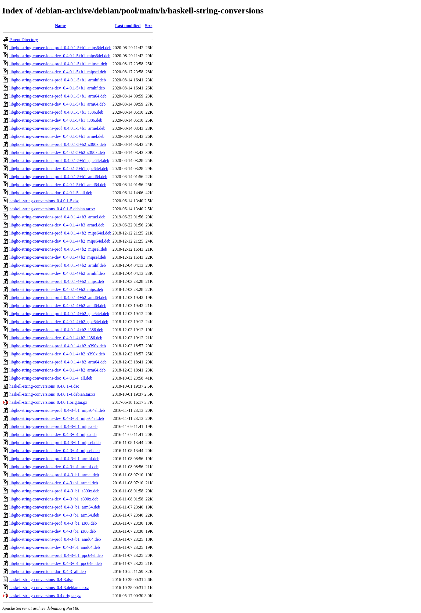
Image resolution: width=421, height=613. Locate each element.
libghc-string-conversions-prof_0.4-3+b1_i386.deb (53, 523)
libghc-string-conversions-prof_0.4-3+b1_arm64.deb (54, 507)
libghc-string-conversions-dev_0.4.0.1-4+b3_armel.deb (56, 225)
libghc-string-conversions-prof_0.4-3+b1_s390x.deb (54, 491)
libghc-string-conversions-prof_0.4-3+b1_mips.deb (53, 426)
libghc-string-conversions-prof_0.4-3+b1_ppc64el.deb (56, 555)
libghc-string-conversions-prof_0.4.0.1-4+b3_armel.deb (57, 217)
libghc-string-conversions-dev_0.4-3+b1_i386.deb (52, 531)
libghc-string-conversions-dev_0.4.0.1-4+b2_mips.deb (56, 289)
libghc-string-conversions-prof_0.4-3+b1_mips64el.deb (57, 410)
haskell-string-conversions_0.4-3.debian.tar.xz (49, 587)
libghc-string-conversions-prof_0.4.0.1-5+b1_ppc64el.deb (59, 160)
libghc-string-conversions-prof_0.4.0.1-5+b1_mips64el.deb (60, 47)
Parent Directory (23, 39)
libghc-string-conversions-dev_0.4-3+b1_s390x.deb (54, 499)
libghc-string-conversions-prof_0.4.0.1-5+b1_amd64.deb (58, 176)
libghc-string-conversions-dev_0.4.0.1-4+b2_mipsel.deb (57, 257)
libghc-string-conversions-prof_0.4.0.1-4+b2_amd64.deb (58, 297)
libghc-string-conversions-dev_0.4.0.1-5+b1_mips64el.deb (59, 55)
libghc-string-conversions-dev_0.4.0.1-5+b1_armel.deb (56, 136)
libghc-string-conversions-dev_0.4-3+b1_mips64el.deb (56, 418)
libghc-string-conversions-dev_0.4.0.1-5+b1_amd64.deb (57, 184)
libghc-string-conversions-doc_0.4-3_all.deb (47, 571)
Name (60, 25)
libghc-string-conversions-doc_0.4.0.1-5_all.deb (50, 192)
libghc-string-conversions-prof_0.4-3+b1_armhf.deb (54, 458)
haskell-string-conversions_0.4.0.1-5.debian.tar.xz (52, 209)
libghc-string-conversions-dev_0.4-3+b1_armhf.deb (54, 466)
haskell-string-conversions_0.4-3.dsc (41, 579)
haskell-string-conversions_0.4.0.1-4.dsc (44, 386)
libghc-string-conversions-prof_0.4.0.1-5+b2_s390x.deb (57, 144)
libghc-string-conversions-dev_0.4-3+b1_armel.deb (53, 483)
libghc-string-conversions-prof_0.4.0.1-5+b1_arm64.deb (58, 96)
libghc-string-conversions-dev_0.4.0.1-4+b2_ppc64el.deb (58, 321)
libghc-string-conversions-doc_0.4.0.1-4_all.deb (50, 378)
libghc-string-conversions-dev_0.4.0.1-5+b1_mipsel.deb (57, 72)
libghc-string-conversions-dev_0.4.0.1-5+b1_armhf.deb (57, 88)
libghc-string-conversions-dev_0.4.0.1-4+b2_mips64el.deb (59, 241)
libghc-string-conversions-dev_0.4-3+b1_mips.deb (53, 434)
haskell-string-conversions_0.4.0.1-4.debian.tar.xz (52, 394)
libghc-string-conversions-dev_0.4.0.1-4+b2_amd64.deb (57, 305)
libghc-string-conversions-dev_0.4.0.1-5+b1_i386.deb (55, 120)
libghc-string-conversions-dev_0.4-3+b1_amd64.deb (54, 547)
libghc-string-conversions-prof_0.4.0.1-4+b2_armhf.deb (57, 265)
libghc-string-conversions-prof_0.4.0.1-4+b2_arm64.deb (58, 362)
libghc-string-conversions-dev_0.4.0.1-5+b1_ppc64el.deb (58, 168)
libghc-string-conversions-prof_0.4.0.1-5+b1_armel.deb (57, 128)
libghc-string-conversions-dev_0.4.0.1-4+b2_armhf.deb (57, 273)
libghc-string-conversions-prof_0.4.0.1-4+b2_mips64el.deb (60, 233)
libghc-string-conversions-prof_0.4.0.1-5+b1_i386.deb (56, 112)
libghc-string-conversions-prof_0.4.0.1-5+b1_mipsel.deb (58, 64)
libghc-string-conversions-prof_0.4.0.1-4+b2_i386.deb (56, 329)
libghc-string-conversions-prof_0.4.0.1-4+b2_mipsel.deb (58, 249)
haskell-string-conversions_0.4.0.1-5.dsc (44, 201)
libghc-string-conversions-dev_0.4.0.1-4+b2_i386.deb (55, 338)
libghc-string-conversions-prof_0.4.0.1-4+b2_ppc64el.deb (59, 313)
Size (149, 25)
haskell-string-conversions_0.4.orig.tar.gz (45, 595)
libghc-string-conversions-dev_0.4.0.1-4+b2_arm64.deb (57, 370)
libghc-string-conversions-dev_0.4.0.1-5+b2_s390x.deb (57, 152)
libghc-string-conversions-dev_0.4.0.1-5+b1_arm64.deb (57, 104)
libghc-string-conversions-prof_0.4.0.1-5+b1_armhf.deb (57, 80)
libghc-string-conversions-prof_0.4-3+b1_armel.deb (54, 475)
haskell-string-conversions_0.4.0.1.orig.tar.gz (48, 402)
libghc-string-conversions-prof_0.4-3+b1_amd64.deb (55, 539)
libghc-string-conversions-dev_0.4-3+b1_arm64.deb (54, 515)
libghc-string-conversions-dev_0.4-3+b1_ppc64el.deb (55, 563)
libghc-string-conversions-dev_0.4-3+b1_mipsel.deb (54, 450)
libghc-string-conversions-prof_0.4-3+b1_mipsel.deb (55, 442)
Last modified (128, 25)
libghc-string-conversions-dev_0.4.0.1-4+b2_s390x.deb (57, 354)
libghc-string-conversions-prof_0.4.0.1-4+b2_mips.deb (56, 281)
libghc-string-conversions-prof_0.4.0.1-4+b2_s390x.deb (57, 346)
